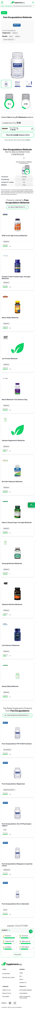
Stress (11, 36)
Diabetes (4, 930)
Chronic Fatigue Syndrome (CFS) (10, 39)
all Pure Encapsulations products (18, 715)
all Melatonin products (17, 207)
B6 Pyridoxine (7, 749)
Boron (5, 910)
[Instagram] (15, 1003)
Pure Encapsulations (9, 30)
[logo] (17, 2)
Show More (17, 954)
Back (4, 12)
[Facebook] (10, 1003)
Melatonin (15, 33)
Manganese (7, 869)
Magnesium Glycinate (9, 789)
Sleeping (17, 36)
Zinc (5, 829)
